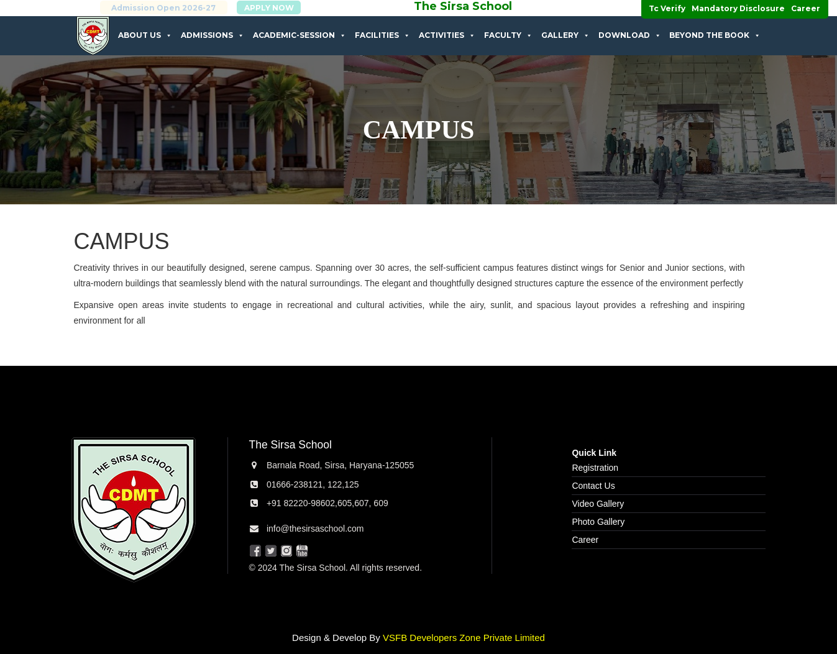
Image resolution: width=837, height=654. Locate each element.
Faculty (508, 35)
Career (805, 8)
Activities (447, 35)
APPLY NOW (283, 7)
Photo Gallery (598, 522)
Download (629, 35)
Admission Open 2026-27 (178, 7)
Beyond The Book (715, 35)
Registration (595, 468)
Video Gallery (598, 504)
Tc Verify (667, 8)
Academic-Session (299, 35)
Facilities (382, 35)
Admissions (212, 35)
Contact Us (593, 486)
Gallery (565, 35)
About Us (145, 35)
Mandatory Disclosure (738, 8)
